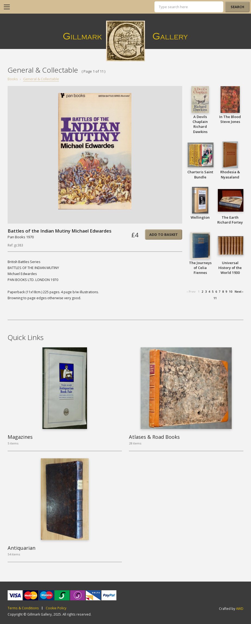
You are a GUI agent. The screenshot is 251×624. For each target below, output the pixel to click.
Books (13, 78)
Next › (239, 291)
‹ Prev (191, 291)
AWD (239, 608)
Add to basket (163, 234)
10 (230, 291)
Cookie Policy (56, 608)
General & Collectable (41, 78)
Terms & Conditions (23, 608)
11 (215, 298)
